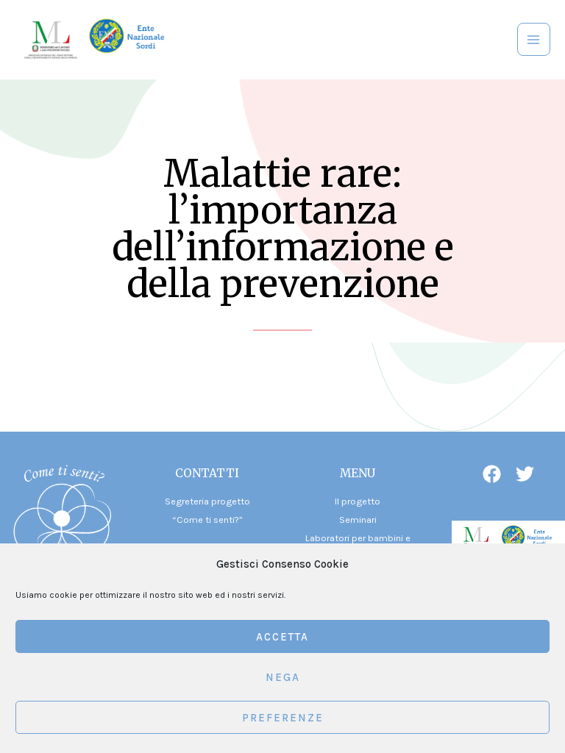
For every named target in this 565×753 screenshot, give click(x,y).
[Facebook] (492, 474)
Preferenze (283, 717)
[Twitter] (525, 474)
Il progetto (357, 501)
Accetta (282, 636)
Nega (283, 677)
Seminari (358, 519)
